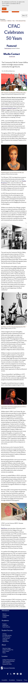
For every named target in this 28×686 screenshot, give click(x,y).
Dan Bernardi (12, 56)
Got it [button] (4, 8)
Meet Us (4, 614)
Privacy (25, 680)
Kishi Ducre (4, 528)
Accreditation (12, 680)
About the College (6, 648)
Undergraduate (5, 615)
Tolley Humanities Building (8, 661)
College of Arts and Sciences (8, 659)
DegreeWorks (5, 641)
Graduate (4, 617)
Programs (4, 624)
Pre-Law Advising (6, 637)
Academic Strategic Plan (7, 650)
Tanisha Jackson (7, 48)
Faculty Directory (6, 627)
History (4, 652)
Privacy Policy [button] (5, 5)
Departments (5, 625)
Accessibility (4, 680)
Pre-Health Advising (6, 635)
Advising (4, 634)
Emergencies (19, 680)
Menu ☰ (24, 15)
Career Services (5, 638)
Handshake (4, 640)
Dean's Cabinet (5, 651)
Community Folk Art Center (8, 108)
